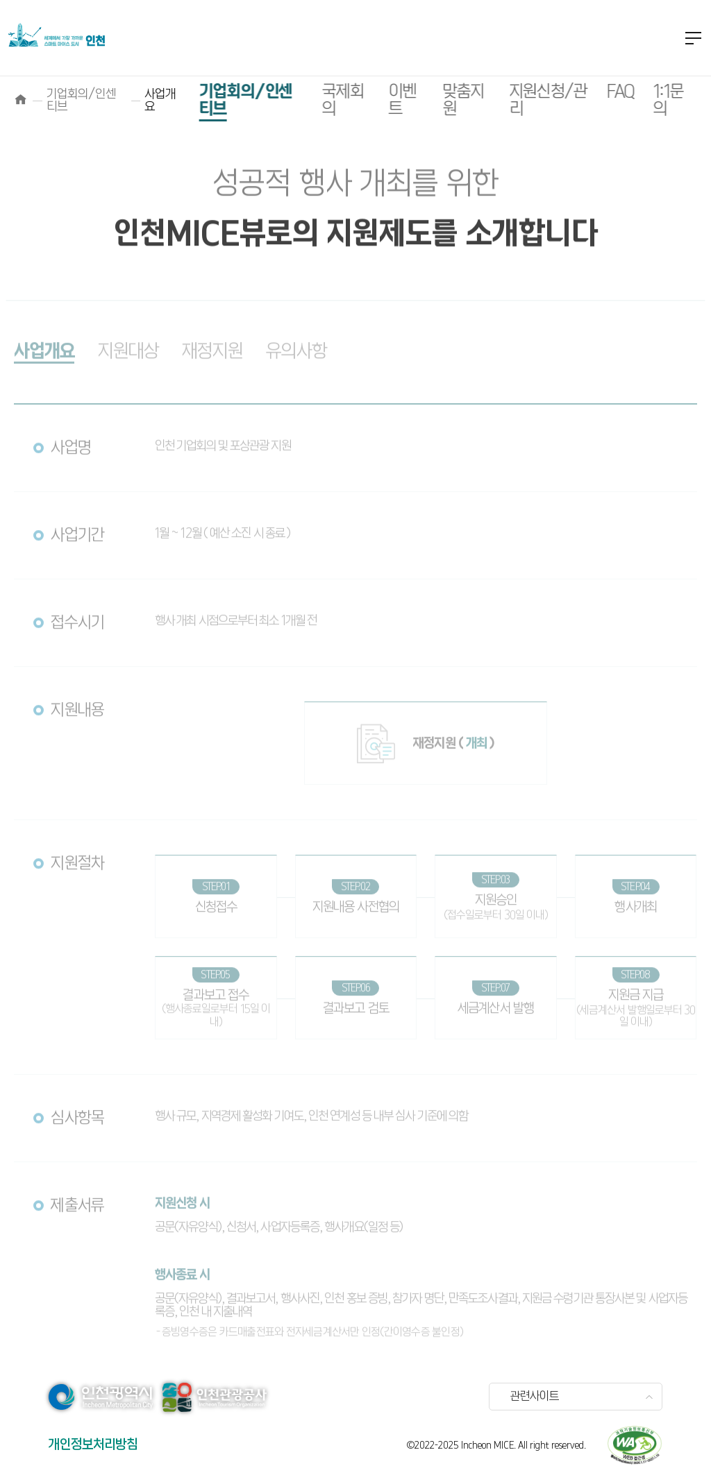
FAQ (601, 92)
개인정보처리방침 (93, 1444)
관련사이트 (534, 1396)
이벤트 (382, 100)
